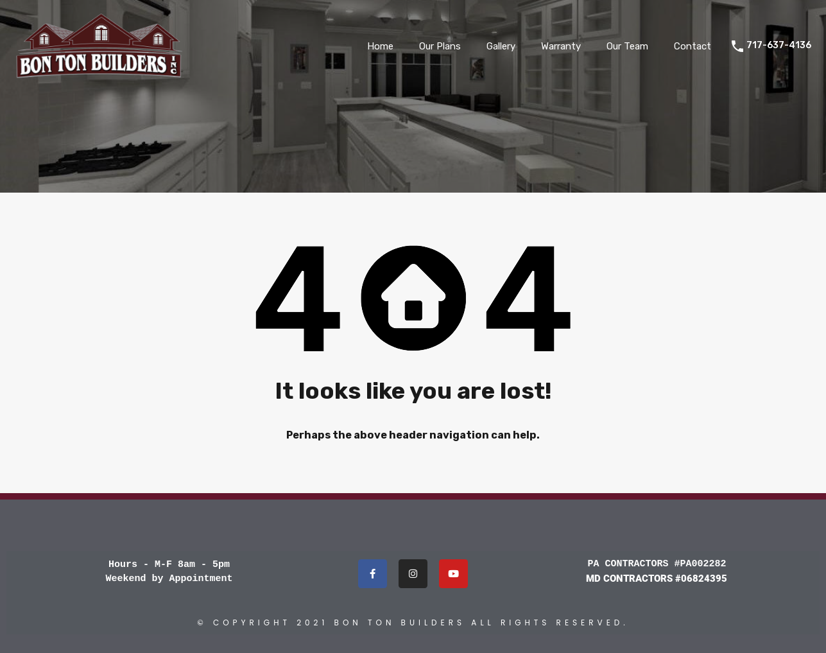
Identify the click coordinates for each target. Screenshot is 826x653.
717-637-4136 (778, 45)
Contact (692, 46)
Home (380, 46)
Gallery (500, 46)
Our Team (627, 46)
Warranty (561, 46)
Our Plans (440, 46)
